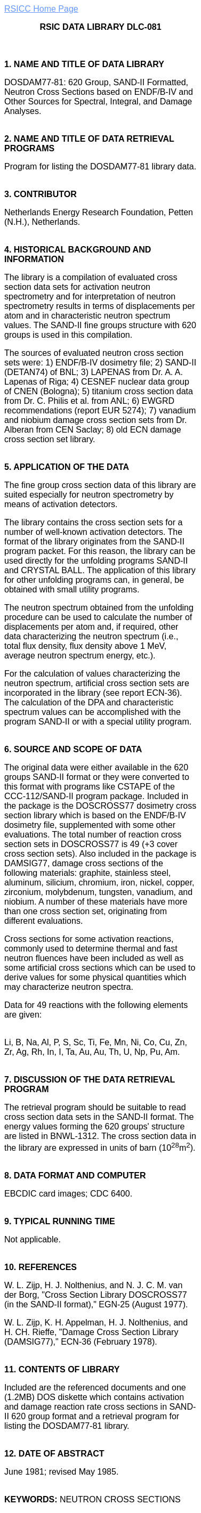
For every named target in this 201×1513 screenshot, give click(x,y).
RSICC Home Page (41, 8)
